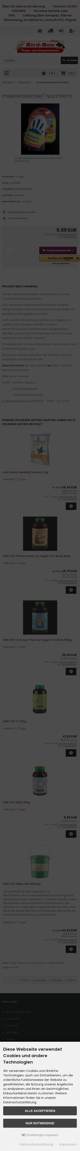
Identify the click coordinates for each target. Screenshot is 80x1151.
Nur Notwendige (40, 1123)
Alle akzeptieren (40, 1111)
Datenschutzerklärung (36, 1144)
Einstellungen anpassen (40, 1135)
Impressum (68, 1144)
